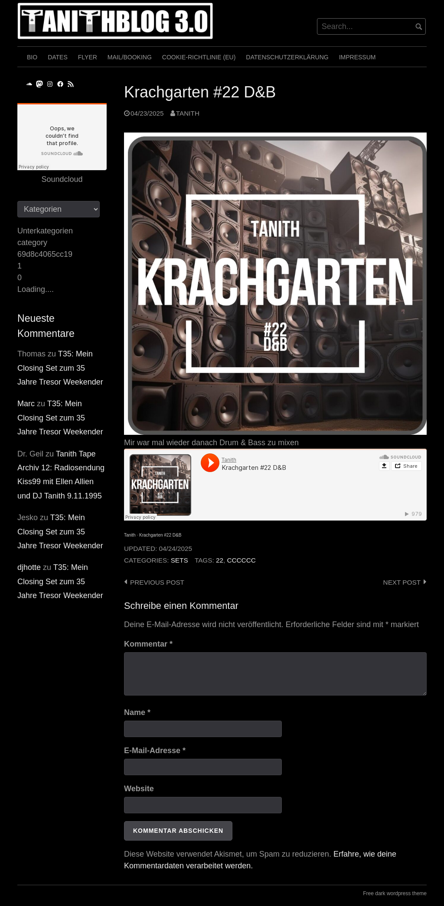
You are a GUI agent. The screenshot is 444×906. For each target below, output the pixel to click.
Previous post (157, 582)
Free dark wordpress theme (395, 893)
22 (219, 560)
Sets (179, 560)
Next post (402, 582)
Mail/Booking (130, 57)
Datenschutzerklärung (287, 57)
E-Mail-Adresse (155, 750)
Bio (32, 57)
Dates (58, 57)
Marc (26, 403)
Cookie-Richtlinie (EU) (199, 57)
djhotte (29, 567)
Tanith (187, 113)
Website (139, 788)
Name (137, 712)
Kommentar (148, 644)
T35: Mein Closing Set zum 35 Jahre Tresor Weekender (60, 367)
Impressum (357, 57)
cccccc (241, 560)
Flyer (87, 57)
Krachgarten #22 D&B (160, 535)
